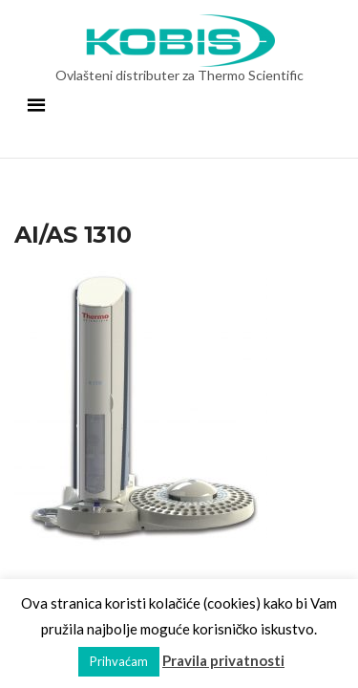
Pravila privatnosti (223, 660)
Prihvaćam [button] (119, 661)
